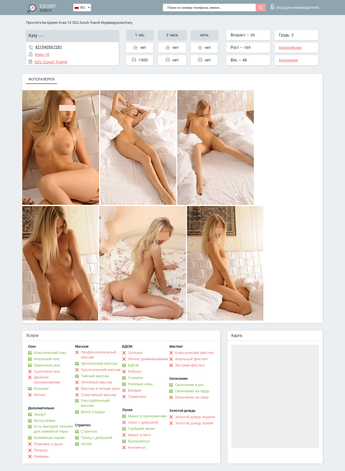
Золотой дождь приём (194, 423)
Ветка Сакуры (93, 412)
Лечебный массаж (96, 382)
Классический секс (50, 352)
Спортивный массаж (98, 395)
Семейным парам (49, 437)
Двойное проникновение (47, 380)
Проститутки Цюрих (42, 23)
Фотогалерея (42, 79)
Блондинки (288, 60)
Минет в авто (139, 435)
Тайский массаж (95, 376)
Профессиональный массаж (98, 354)
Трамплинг (137, 396)
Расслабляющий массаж (95, 403)
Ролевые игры (140, 384)
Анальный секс (47, 359)
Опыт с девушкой (143, 422)
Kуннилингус (139, 441)
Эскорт (40, 414)
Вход (295, 7)
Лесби (86, 444)
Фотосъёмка (44, 420)
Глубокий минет (141, 428)
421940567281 (48, 47)
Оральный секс (47, 365)
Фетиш (40, 395)
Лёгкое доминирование (148, 359)
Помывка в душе (48, 444)
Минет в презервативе (147, 416)
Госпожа (135, 352)
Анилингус (137, 447)
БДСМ (133, 365)
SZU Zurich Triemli (86, 23)
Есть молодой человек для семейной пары (53, 429)
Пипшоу (41, 450)
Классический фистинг (194, 352)
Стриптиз (89, 431)
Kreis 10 (65, 23)
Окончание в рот (189, 385)
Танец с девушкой (96, 437)
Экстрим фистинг (190, 365)
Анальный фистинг (191, 359)
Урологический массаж (101, 369)
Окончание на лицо (192, 397)
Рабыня (134, 371)
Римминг (41, 456)
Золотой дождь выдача (195, 417)
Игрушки (41, 388)
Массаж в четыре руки (100, 388)
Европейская (290, 47)
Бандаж (134, 390)
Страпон (135, 377)
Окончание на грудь (192, 391)
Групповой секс (47, 371)
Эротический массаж (99, 363)
